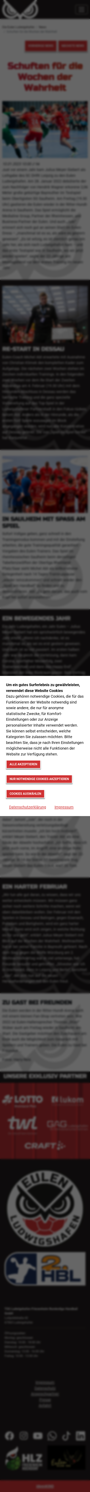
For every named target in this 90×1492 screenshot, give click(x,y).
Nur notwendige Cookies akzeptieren (39, 779)
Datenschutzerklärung (27, 807)
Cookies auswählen (25, 793)
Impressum (64, 807)
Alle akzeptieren (23, 764)
